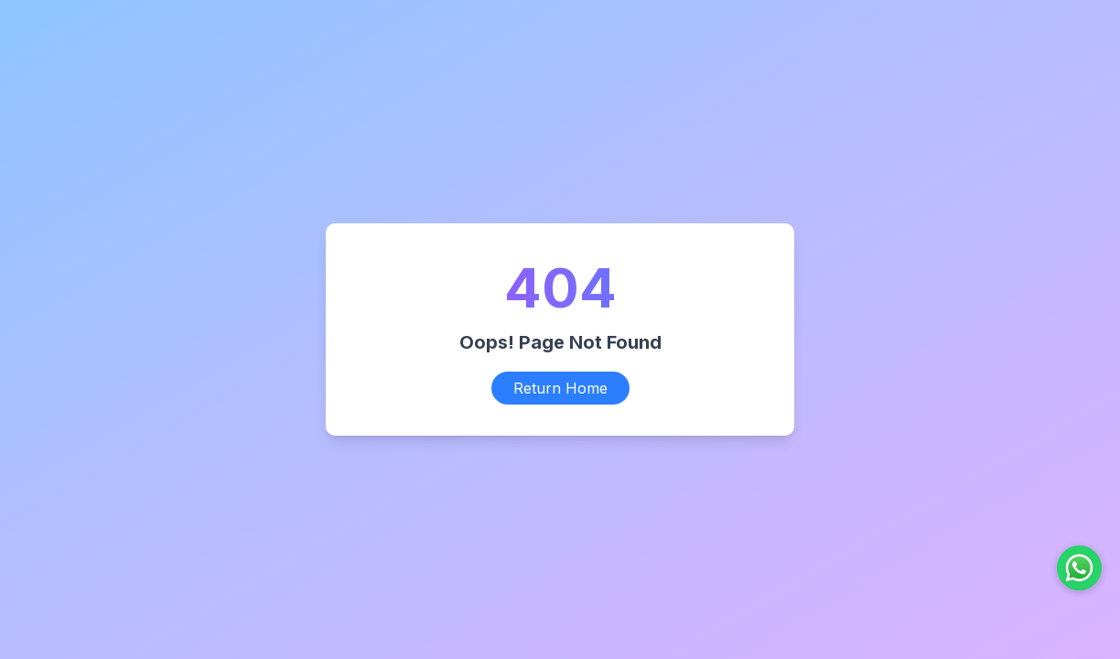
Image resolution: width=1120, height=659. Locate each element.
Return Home (560, 388)
